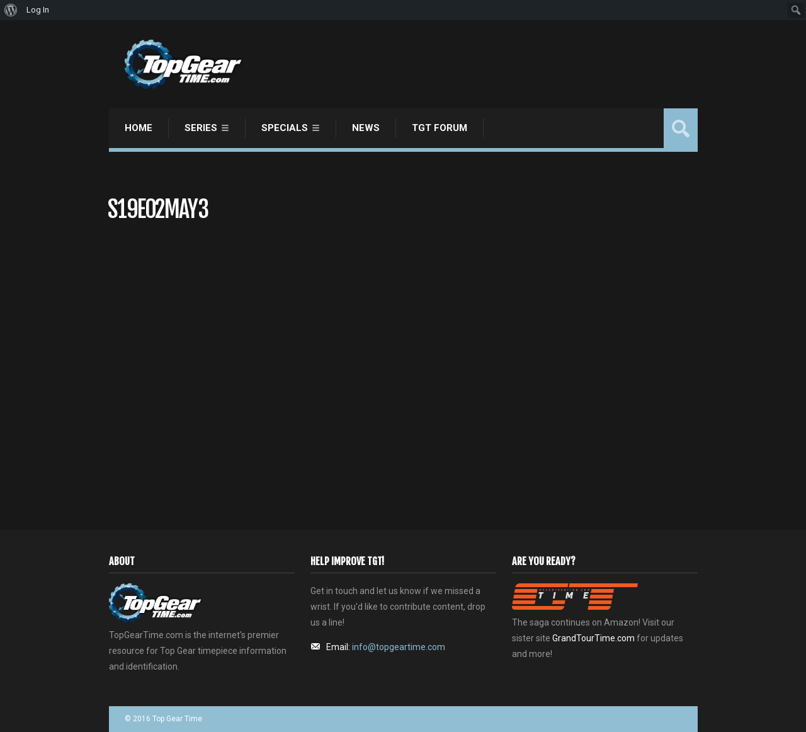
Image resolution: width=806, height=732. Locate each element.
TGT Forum (439, 128)
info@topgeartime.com (398, 647)
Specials (284, 128)
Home (138, 128)
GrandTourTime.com (593, 638)
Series (200, 128)
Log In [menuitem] (37, 9)
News (366, 128)
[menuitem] (11, 10)
